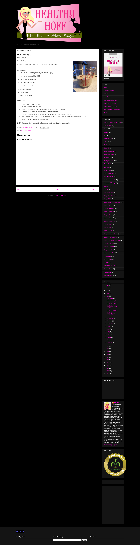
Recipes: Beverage (109, 208)
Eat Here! (106, 93)
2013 (107, 368)
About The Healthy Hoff (110, 106)
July (108, 329)
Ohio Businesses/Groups (110, 100)
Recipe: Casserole (109, 192)
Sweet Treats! (107, 97)
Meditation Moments (109, 180)
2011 (107, 373)
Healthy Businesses (109, 154)
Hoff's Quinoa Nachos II (111, 313)
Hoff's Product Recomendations (112, 109)
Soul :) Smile (107, 259)
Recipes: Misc (108, 224)
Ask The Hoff (107, 125)
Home (58, 189)
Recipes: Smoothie (109, 246)
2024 (107, 290)
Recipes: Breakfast (26, 130)
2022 (107, 296)
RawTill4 (106, 186)
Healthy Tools (107, 164)
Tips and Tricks (108, 269)
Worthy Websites (108, 275)
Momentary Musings (109, 183)
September (110, 323)
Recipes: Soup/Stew (109, 253)
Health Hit (106, 148)
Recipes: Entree (108, 218)
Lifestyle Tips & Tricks (110, 103)
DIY (105, 135)
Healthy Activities (109, 151)
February (110, 340)
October (109, 321)
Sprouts (106, 262)
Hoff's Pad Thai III (112, 310)
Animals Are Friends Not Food (112, 122)
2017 (107, 357)
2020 (107, 349)
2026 (107, 285)
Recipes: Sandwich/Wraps (111, 234)
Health (105, 145)
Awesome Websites (109, 90)
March (109, 337)
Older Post (94, 189)
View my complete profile (111, 444)
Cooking (106, 132)
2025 (107, 288)
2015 (107, 362)
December (110, 298)
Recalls (106, 189)
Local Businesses (108, 173)
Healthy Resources (109, 160)
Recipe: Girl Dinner (109, 196)
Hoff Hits (106, 167)
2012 (107, 371)
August (109, 326)
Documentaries (108, 138)
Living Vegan (107, 170)
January (109, 342)
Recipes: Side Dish (109, 243)
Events (105, 141)
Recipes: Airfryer (108, 205)
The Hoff (116, 402)
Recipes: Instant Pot (109, 221)
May (108, 331)
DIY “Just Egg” (111, 301)
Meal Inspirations (108, 176)
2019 (107, 351)
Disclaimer (107, 113)
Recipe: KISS (107, 199)
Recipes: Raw (107, 227)
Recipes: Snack (108, 250)
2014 (107, 365)
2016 (107, 360)
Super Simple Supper (109, 265)
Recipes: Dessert (108, 215)
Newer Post (20, 189)
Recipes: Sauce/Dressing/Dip (112, 240)
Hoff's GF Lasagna (112, 303)
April (109, 334)
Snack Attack (107, 256)
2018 (107, 354)
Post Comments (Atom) (61, 195)
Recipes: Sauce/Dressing (110, 237)
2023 (107, 293)
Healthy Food (107, 157)
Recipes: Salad (108, 230)
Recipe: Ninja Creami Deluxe (112, 202)
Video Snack (107, 272)
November (110, 318)
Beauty (106, 129)
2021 (107, 346)
